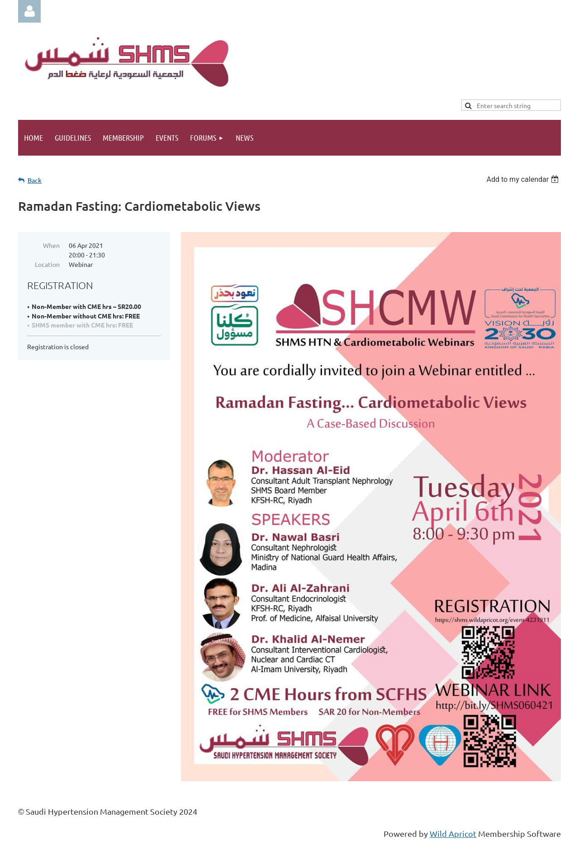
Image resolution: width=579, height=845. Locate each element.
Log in (29, 11)
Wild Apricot (453, 833)
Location (47, 264)
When (51, 245)
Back (35, 180)
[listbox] (523, 179)
